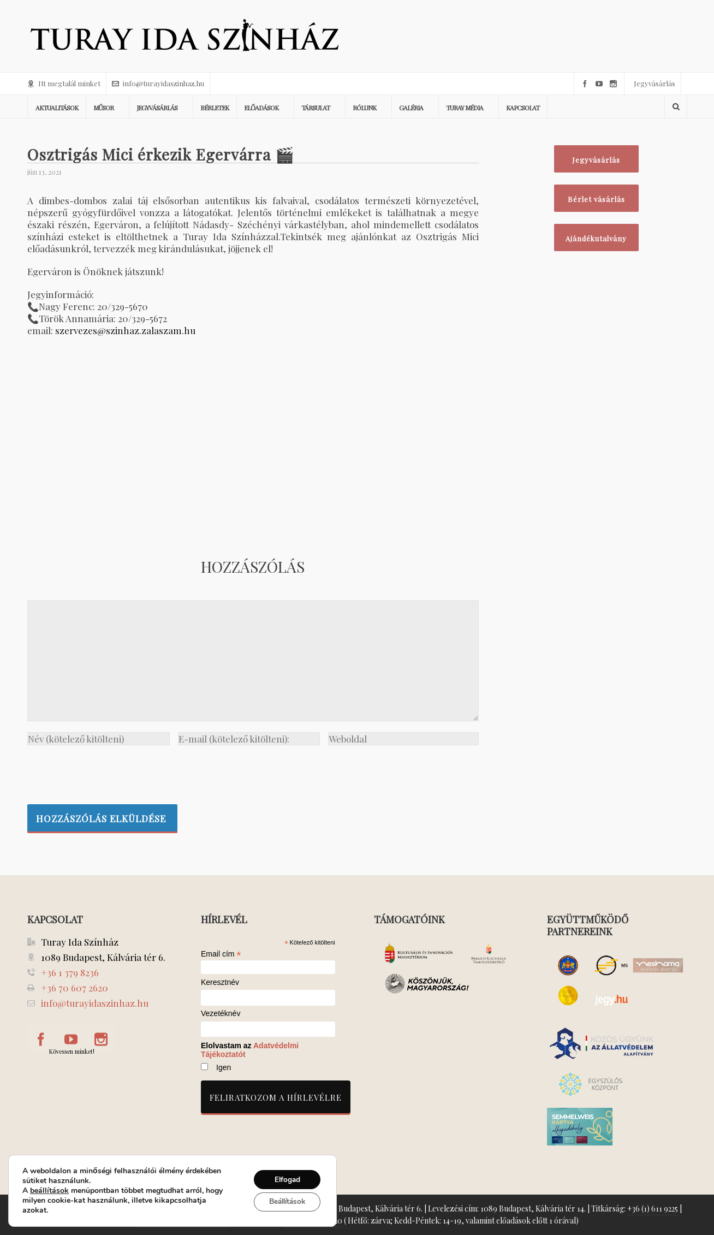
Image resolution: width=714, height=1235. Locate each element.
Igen (223, 1067)
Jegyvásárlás (654, 83)
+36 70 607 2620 (74, 988)
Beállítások (284, 1202)
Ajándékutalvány (596, 238)
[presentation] (110, 772)
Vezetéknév (220, 1014)
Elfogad (284, 1179)
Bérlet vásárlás (596, 199)
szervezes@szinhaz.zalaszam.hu (125, 330)
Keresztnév (220, 982)
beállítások (49, 1191)
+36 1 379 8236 (70, 972)
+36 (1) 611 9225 (652, 1208)
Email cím (221, 954)
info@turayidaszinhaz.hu (158, 83)
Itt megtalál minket (63, 83)
